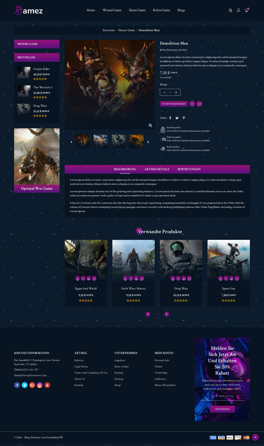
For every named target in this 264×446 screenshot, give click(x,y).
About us (79, 381)
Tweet (176, 118)
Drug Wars (40, 106)
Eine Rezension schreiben (174, 49)
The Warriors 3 (42, 87)
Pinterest (183, 118)
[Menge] (170, 92)
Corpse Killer (41, 69)
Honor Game (28, 44)
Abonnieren (222, 411)
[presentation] (71, 142)
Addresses (160, 381)
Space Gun (228, 289)
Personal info (162, 363)
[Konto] (238, 10)
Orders (158, 369)
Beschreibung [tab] (125, 170)
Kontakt (78, 388)
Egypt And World (86, 289)
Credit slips (161, 375)
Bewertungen (189, 170)
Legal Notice (81, 369)
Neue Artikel (121, 369)
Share (170, 118)
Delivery (79, 363)
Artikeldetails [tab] (156, 170)
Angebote (119, 363)
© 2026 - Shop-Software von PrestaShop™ (38, 440)
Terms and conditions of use (91, 375)
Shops (117, 388)
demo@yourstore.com (34, 378)
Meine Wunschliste (165, 388)
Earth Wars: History (133, 289)
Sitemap (118, 381)
